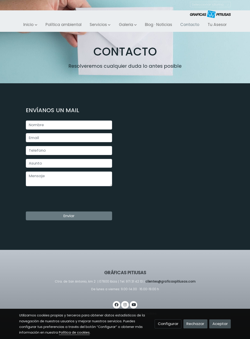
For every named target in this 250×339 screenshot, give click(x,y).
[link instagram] (125, 304)
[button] (30, 25)
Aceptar (220, 323)
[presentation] (60, 199)
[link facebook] (116, 304)
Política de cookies (74, 332)
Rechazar (195, 323)
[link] (210, 14)
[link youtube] (134, 304)
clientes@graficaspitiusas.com (170, 281)
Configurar (168, 323)
